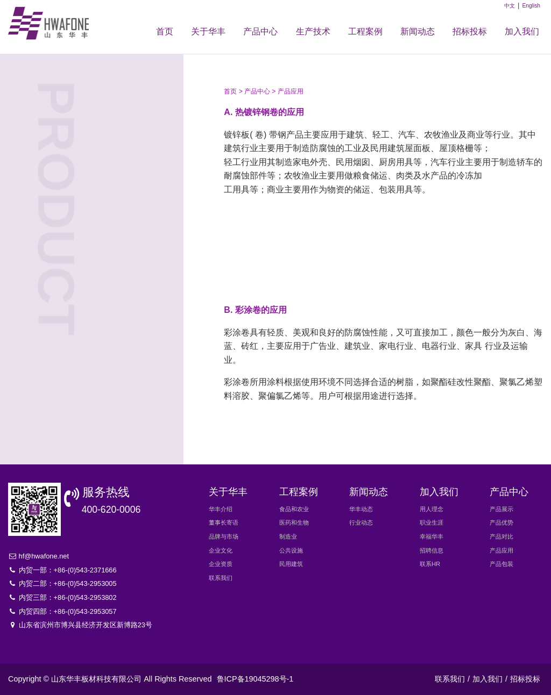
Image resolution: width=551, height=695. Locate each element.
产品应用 (89, 201)
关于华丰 (208, 31)
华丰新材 (52, 23)
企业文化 (220, 550)
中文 (509, 6)
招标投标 (470, 31)
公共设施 (291, 550)
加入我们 (522, 31)
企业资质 (220, 564)
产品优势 (89, 142)
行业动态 (361, 522)
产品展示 (89, 112)
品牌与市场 (223, 536)
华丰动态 (361, 509)
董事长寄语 (223, 522)
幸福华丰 (431, 536)
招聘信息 (431, 550)
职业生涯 (431, 522)
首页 (164, 31)
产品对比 (89, 172)
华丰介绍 (220, 509)
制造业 (288, 536)
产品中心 (260, 31)
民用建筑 (291, 564)
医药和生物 (294, 522)
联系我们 (220, 578)
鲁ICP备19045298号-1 (255, 679)
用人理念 (431, 509)
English (531, 6)
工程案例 (365, 31)
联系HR (430, 564)
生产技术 (313, 31)
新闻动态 (417, 31)
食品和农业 (294, 509)
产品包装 (89, 231)
